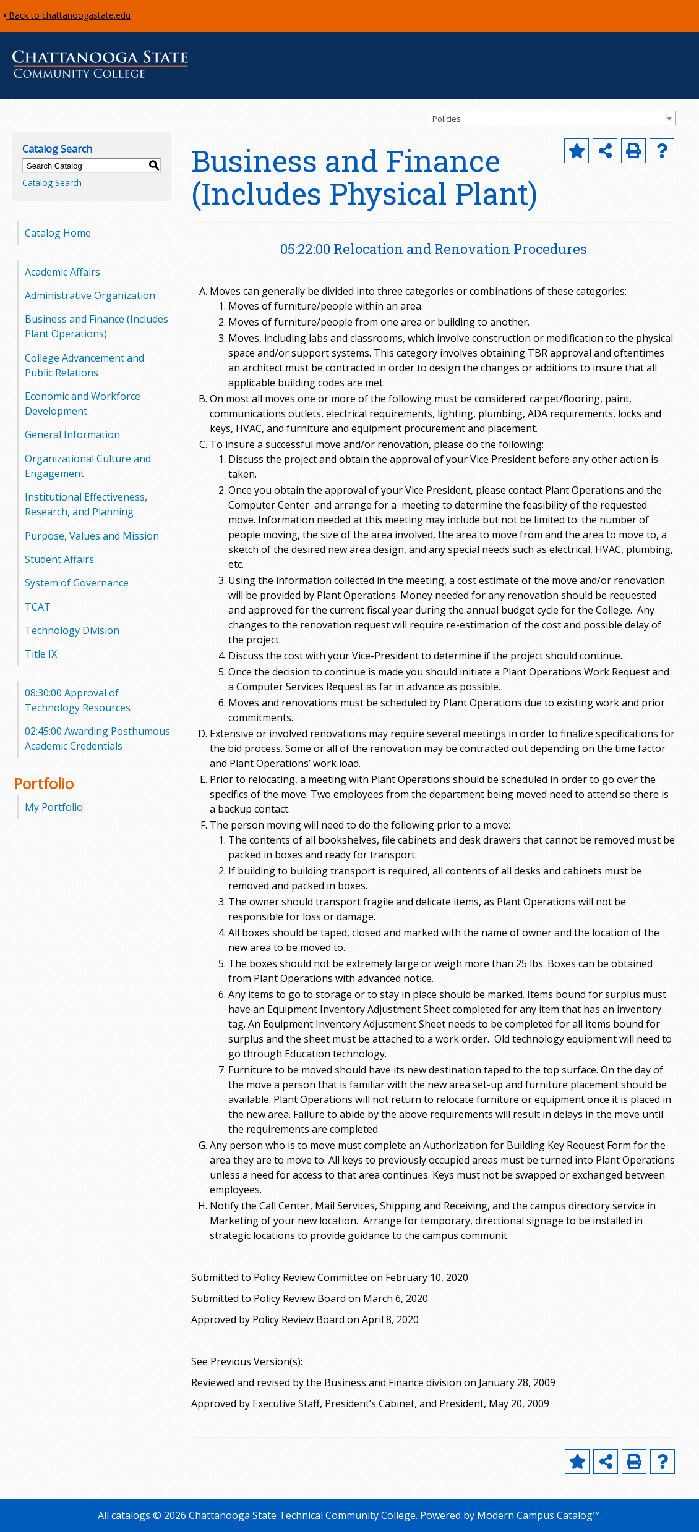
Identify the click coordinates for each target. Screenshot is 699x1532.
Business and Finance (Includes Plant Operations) (96, 326)
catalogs (130, 1515)
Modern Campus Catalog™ (538, 1515)
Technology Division (72, 630)
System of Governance (77, 583)
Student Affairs (59, 559)
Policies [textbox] (446, 118)
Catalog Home (58, 233)
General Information (72, 434)
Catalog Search (52, 182)
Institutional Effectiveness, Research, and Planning (86, 504)
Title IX (41, 654)
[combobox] (552, 118)
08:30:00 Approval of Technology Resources (78, 700)
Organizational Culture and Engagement (88, 466)
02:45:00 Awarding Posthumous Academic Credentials (97, 738)
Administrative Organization (90, 295)
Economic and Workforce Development (82, 403)
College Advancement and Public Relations (84, 365)
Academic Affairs (62, 272)
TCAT (38, 607)
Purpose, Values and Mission (92, 536)
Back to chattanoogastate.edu (67, 15)
